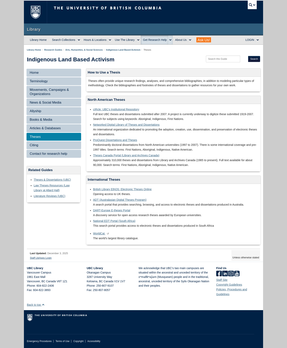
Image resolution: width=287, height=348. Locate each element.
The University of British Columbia (35, 12)
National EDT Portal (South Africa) (114, 221)
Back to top (36, 304)
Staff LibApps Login (41, 258)
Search (254, 59)
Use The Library (125, 39)
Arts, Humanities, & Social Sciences (84, 50)
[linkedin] (225, 273)
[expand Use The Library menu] (138, 40)
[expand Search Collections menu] (79, 40)
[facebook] (219, 273)
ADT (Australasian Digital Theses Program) (119, 199)
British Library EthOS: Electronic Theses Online (122, 189)
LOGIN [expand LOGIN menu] (249, 39)
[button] (43, 304)
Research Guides (53, 50)
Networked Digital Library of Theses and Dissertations (126, 124)
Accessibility (93, 341)
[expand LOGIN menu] (257, 40)
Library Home (38, 39)
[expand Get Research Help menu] (170, 40)
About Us (181, 39)
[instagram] (231, 273)
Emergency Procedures (39, 341)
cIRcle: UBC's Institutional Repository (116, 109)
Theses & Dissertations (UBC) (52, 179)
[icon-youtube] (237, 273)
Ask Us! (204, 40)
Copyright (78, 341)
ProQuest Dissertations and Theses (115, 140)
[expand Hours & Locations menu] (110, 40)
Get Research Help (155, 39)
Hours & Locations (95, 39)
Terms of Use (63, 341)
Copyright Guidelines (229, 284)
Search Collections (63, 39)
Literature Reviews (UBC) (49, 196)
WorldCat (99, 233)
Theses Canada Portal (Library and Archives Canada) (126, 155)
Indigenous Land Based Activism (123, 50)
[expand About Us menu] (190, 40)
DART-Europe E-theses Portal (111, 210)
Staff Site (222, 279)
